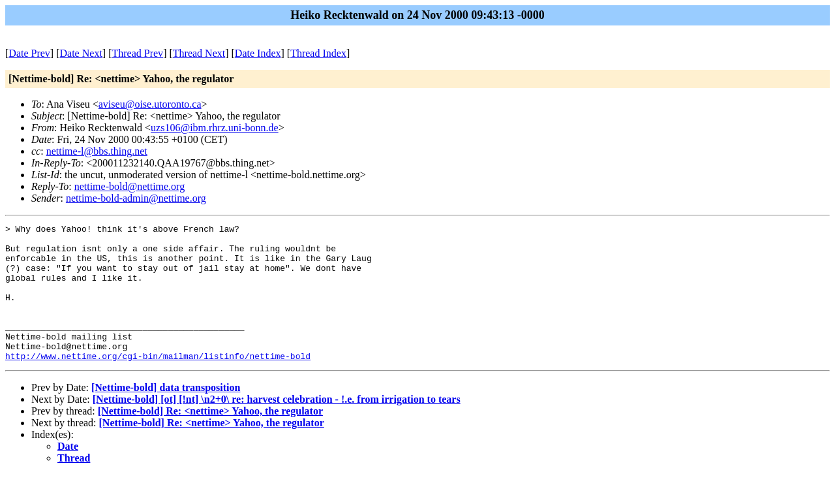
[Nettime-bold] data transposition (165, 414)
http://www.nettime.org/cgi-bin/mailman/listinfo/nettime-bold (158, 383)
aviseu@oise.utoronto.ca (150, 104)
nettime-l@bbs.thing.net (96, 151)
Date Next (81, 53)
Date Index (258, 53)
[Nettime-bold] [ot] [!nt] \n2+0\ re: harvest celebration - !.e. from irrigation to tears (277, 426)
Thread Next (199, 53)
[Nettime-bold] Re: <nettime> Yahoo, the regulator (210, 438)
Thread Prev (137, 53)
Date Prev (29, 53)
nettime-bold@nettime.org (129, 186)
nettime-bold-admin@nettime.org (136, 198)
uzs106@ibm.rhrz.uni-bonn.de (215, 127)
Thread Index (318, 53)
